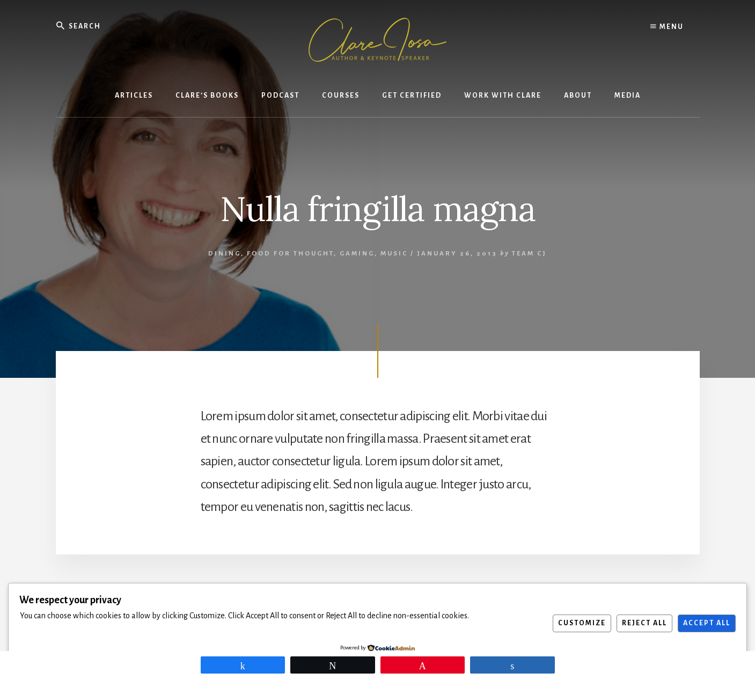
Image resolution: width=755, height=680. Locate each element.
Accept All (706, 623)
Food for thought (290, 253)
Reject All (644, 623)
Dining (224, 253)
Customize (582, 623)
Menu (667, 27)
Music (394, 253)
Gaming (357, 253)
